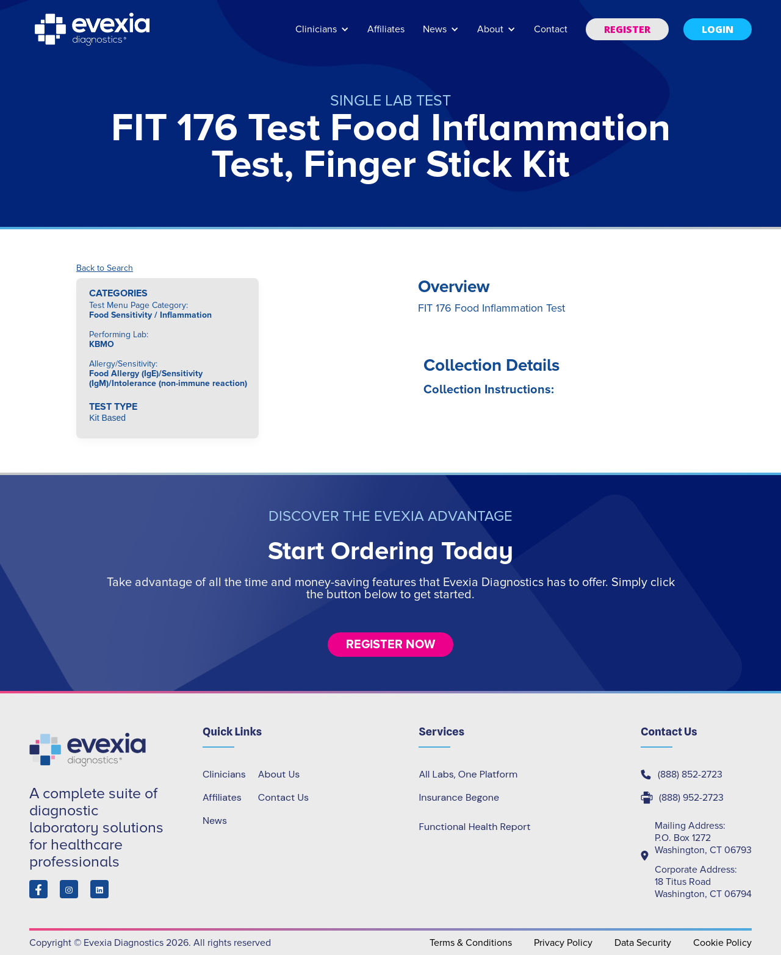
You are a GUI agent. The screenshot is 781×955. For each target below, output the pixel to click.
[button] (322, 35)
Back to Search (104, 268)
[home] (93, 29)
